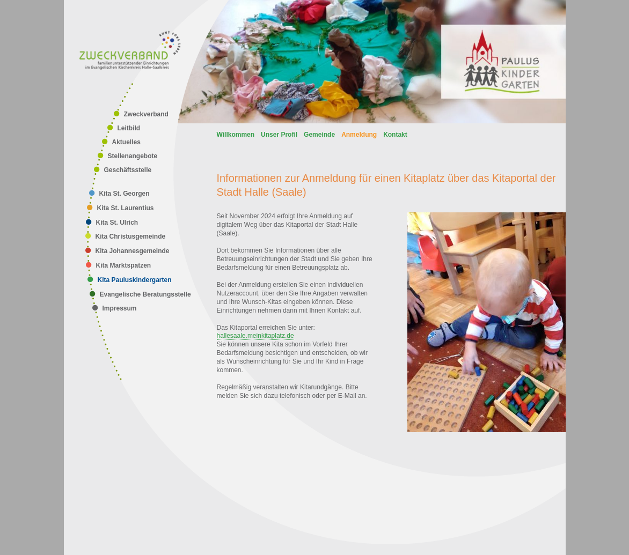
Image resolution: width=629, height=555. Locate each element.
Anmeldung (359, 134)
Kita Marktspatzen (123, 265)
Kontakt (395, 134)
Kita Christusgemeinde (131, 236)
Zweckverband (146, 114)
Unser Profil (279, 134)
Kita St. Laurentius (125, 208)
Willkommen (236, 134)
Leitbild (129, 128)
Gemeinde (319, 134)
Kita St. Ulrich (117, 222)
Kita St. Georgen (124, 193)
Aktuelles (126, 142)
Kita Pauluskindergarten (135, 280)
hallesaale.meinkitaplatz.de (255, 335)
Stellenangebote (133, 156)
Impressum (120, 308)
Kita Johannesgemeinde (133, 251)
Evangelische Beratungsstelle (145, 294)
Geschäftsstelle (128, 170)
